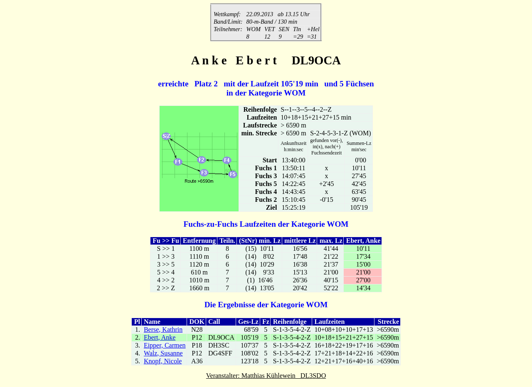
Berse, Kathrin (163, 330)
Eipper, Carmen (165, 346)
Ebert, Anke (159, 338)
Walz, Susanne (163, 354)
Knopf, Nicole (163, 361)
